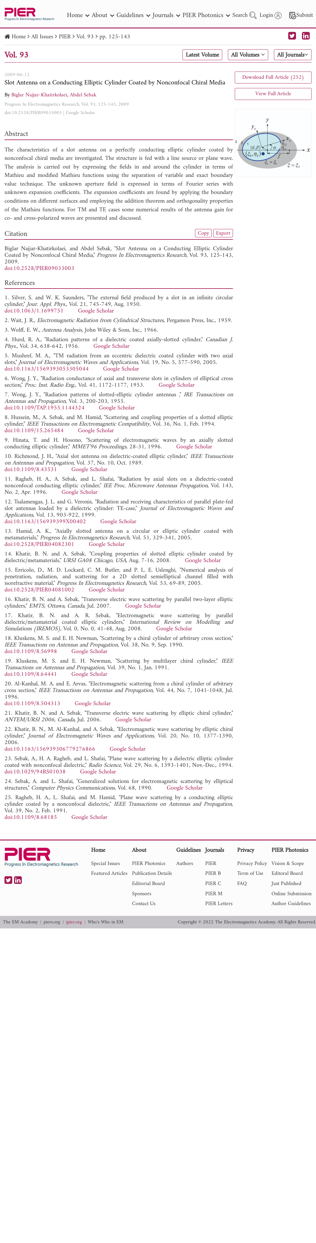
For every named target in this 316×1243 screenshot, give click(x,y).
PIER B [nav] (213, 873)
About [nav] (103, 15)
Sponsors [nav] (141, 894)
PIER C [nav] (213, 883)
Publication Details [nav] (152, 873)
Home (19, 37)
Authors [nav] (184, 863)
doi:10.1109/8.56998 (30, 651)
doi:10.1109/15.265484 (34, 431)
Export (223, 233)
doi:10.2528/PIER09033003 (33, 113)
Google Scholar (80, 113)
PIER (65, 37)
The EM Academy (20, 922)
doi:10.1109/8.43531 (30, 470)
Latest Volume (202, 55)
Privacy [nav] (245, 850)
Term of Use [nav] (250, 873)
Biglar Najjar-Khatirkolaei (39, 95)
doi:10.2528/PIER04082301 (39, 544)
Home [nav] (78, 15)
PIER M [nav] (214, 894)
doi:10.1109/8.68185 (30, 817)
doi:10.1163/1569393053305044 (46, 369)
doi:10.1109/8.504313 (32, 704)
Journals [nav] (166, 15)
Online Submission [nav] (291, 894)
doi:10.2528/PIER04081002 (39, 590)
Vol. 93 (85, 37)
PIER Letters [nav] (218, 903)
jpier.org (74, 922)
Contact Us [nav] (143, 903)
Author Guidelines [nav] (291, 903)
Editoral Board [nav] (287, 873)
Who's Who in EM (105, 922)
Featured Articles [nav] (109, 873)
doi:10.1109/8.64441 (30, 674)
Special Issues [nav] (105, 863)
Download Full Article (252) (273, 77)
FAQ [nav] (242, 883)
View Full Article (273, 93)
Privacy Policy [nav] (252, 863)
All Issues (42, 37)
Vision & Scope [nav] (287, 863)
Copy (203, 233)
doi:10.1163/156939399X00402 (45, 522)
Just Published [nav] (286, 883)
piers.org (52, 922)
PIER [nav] (210, 863)
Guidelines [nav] (133, 15)
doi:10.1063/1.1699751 (34, 311)
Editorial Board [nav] (148, 883)
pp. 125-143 (114, 37)
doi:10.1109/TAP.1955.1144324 (44, 408)
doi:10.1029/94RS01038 (35, 772)
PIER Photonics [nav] (206, 15)
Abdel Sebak (83, 95)
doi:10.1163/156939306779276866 (49, 749)
